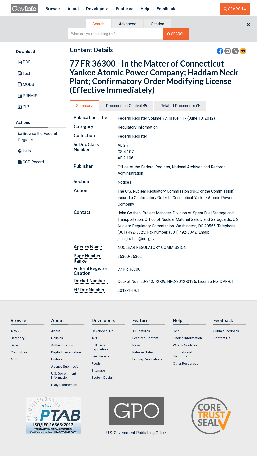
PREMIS (27, 95)
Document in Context (126, 105)
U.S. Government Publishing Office (136, 416)
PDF (24, 62)
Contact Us (221, 338)
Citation (157, 24)
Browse (52, 8)
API (94, 338)
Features (125, 8)
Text (24, 73)
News (136, 345)
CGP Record (31, 162)
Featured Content (145, 338)
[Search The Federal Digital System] (176, 34)
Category (17, 338)
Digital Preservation (66, 352)
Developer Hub (103, 331)
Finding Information (187, 338)
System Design (103, 377)
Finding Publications (147, 359)
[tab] (98, 24)
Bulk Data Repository (100, 347)
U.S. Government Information (63, 375)
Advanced (127, 24)
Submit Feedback (226, 331)
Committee (19, 352)
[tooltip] (145, 106)
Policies (57, 338)
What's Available (185, 345)
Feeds (96, 363)
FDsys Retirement (64, 385)
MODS (26, 84)
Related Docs (180, 105)
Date (14, 345)
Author (16, 359)
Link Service (100, 356)
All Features (141, 331)
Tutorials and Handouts (182, 354)
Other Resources (185, 363)
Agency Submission (65, 366)
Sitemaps (99, 370)
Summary (84, 105)
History (56, 359)
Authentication (62, 345)
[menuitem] (27, 331)
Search (98, 24)
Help (145, 8)
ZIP (23, 106)
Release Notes (143, 352)
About (73, 8)
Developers (97, 8)
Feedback (166, 8)
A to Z (15, 331)
